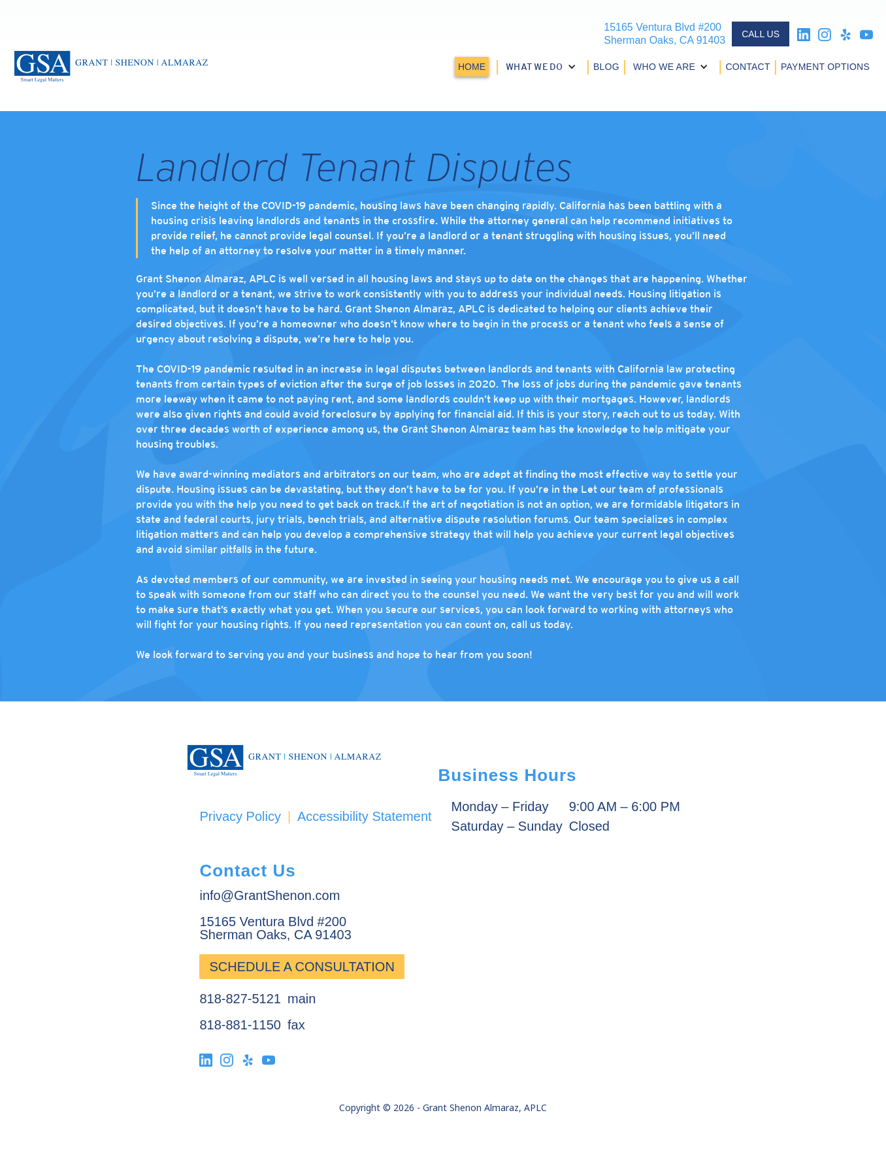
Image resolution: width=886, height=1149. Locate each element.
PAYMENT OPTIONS (825, 66)
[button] (542, 66)
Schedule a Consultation (301, 966)
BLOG (606, 66)
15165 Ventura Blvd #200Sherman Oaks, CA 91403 (664, 34)
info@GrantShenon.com (269, 895)
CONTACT (747, 66)
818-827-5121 (240, 998)
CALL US (760, 34)
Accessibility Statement (364, 816)
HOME (471, 66)
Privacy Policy (239, 816)
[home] (111, 66)
